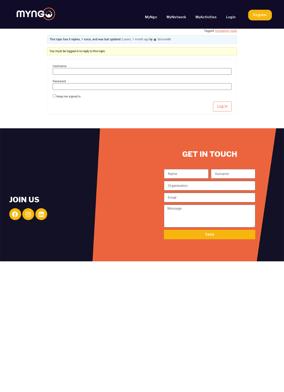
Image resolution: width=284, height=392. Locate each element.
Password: (59, 81)
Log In (222, 106)
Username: (60, 66)
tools (233, 30)
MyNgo (151, 17)
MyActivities (206, 17)
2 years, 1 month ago (135, 39)
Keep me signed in (68, 96)
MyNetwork (176, 17)
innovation (222, 30)
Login (231, 17)
